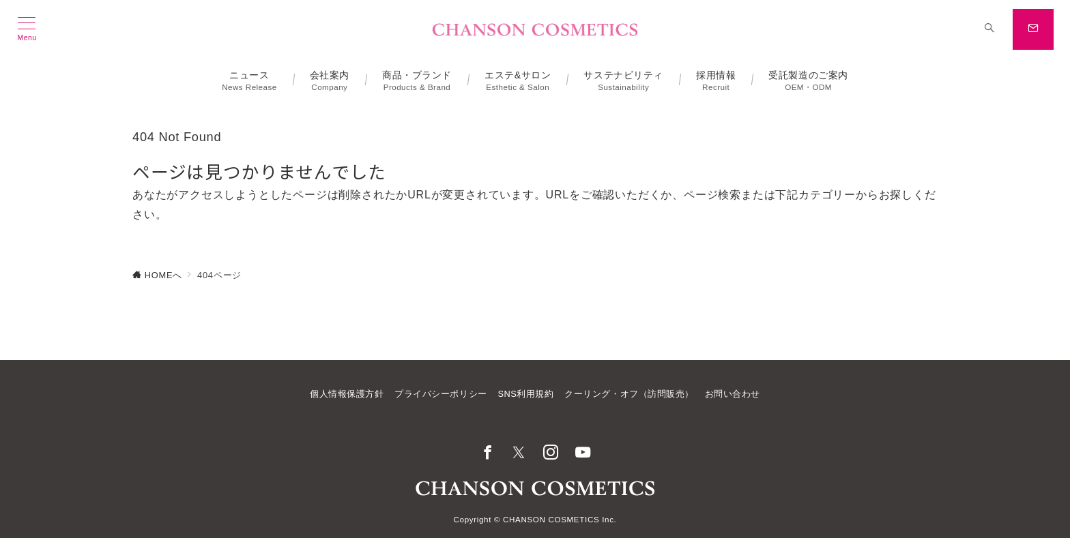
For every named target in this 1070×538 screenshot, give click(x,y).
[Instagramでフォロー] (551, 453)
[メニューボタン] (27, 29)
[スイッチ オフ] (989, 29)
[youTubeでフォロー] (583, 453)
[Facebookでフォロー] (487, 453)
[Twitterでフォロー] (519, 453)
